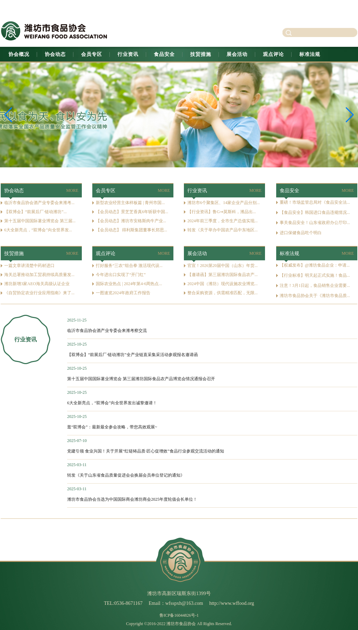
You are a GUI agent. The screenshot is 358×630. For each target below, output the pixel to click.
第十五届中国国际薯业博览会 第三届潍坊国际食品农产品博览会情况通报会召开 (141, 378)
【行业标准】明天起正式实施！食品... (315, 275)
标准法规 (309, 54)
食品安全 (164, 54)
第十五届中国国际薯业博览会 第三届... (40, 220)
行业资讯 (127, 54)
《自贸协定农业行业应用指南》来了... (39, 292)
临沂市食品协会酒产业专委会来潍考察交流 (107, 330)
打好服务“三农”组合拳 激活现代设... (129, 265)
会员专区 (91, 54)
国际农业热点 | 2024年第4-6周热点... (129, 283)
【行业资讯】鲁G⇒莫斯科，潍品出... (221, 211)
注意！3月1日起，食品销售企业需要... (315, 285)
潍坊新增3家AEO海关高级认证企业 (37, 283)
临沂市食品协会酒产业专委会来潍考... (39, 202)
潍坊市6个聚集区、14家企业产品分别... (223, 202)
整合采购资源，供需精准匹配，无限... (222, 292)
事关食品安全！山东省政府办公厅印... (315, 222)
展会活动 (237, 54)
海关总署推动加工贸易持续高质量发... (39, 274)
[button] (350, 115)
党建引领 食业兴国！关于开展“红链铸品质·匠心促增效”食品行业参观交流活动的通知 (145, 451)
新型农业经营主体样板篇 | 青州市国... (130, 202)
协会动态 (55, 54)
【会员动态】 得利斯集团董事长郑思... (131, 229)
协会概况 (18, 54)
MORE (72, 190)
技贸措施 (200, 54)
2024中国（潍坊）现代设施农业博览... (222, 283)
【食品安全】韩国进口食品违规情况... (315, 212)
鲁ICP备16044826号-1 (179, 615)
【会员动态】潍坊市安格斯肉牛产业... (131, 220)
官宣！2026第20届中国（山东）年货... (222, 265)
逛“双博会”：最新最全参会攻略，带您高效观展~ (112, 427)
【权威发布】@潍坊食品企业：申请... (315, 265)
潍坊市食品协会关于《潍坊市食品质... (315, 295)
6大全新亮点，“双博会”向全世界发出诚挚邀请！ (112, 402)
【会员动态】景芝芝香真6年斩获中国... (132, 211)
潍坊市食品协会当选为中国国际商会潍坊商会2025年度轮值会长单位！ (132, 499)
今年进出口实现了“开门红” (121, 274)
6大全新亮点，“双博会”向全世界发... (38, 229)
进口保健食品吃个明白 (301, 232)
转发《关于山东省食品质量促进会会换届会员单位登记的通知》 (126, 475)
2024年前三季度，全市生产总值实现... (222, 220)
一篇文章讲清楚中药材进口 (29, 265)
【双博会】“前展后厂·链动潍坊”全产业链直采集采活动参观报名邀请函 (132, 354)
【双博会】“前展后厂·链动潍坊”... (35, 211)
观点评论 (273, 54)
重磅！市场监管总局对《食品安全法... (315, 202)
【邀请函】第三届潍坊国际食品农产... (222, 274)
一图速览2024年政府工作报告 (123, 292)
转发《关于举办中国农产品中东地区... (222, 229)
